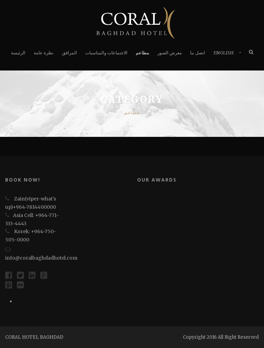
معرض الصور (169, 52)
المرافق (69, 52)
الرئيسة (18, 52)
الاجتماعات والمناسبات (106, 52)
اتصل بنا (197, 52)
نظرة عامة (44, 52)
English (223, 52)
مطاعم (142, 52)
